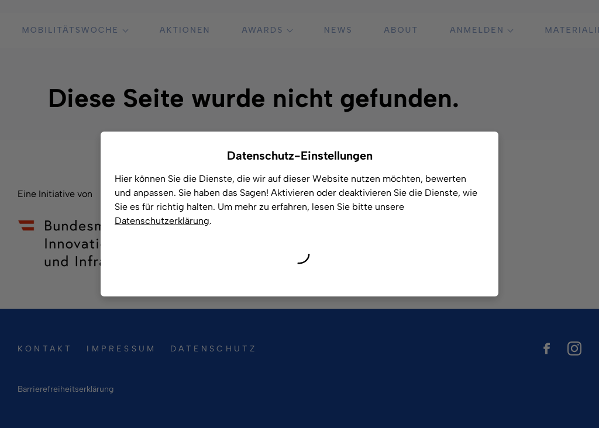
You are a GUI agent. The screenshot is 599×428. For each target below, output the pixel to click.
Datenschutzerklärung (162, 220)
